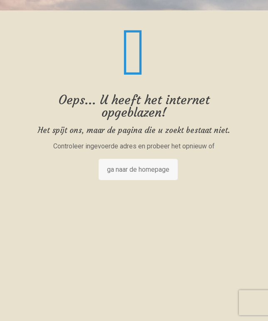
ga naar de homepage (138, 169)
